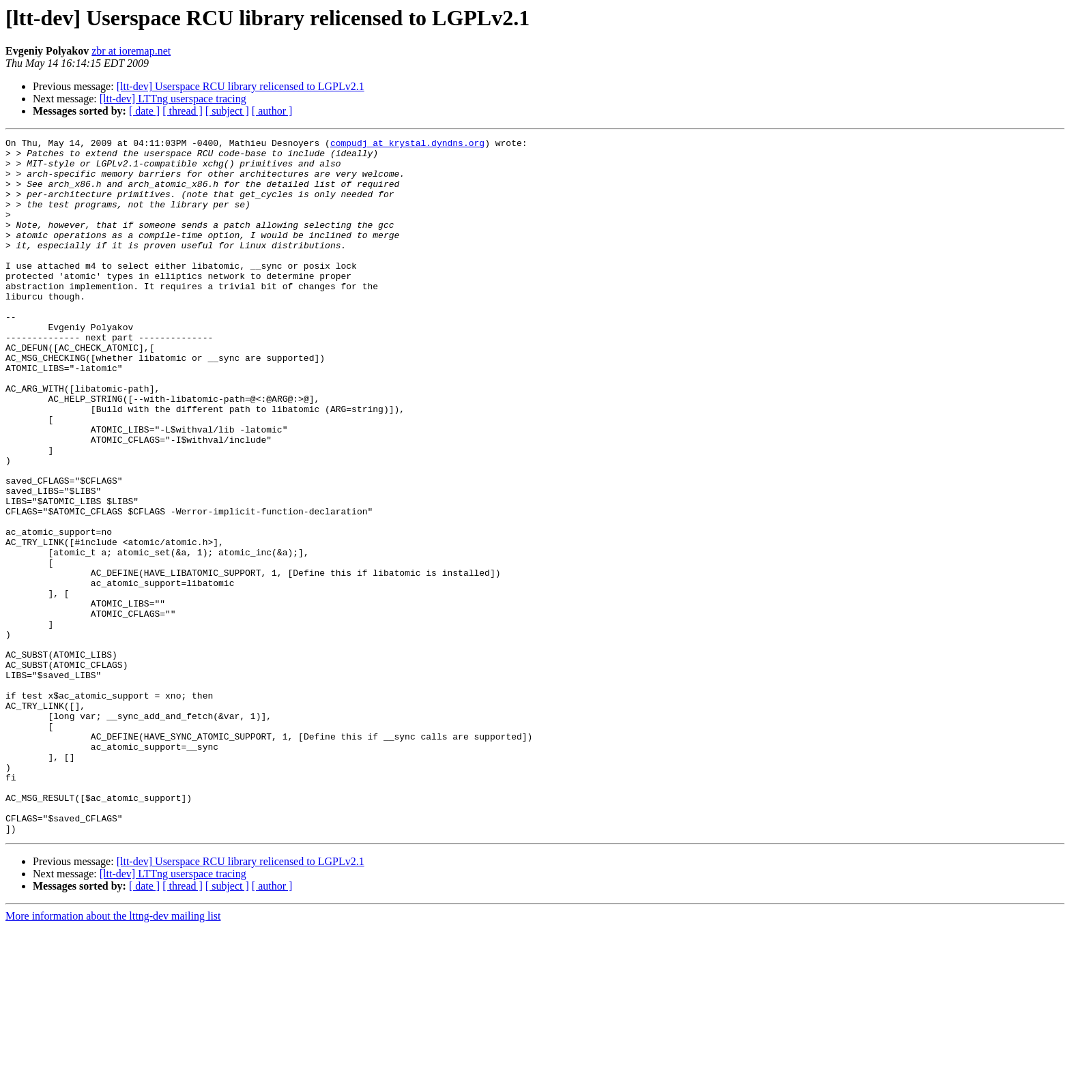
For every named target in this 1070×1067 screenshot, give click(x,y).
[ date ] (144, 111)
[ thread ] (182, 111)
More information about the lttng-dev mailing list (113, 1055)
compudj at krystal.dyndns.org (407, 144)
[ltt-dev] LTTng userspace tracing (173, 98)
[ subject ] (227, 111)
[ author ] (272, 111)
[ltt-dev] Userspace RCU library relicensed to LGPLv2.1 (240, 86)
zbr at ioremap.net (131, 51)
